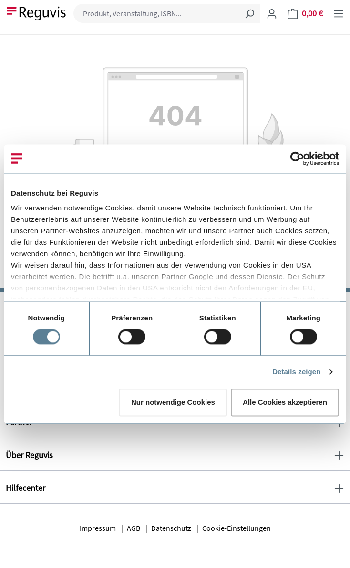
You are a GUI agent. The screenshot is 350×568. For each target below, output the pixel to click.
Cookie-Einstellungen (236, 528)
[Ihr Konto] (272, 13)
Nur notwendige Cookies (173, 402)
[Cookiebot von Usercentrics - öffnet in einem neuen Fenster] (297, 158)
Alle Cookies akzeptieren (285, 402)
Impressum (98, 528)
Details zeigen (296, 372)
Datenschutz (171, 528)
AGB (133, 528)
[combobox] (156, 13)
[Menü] (338, 13)
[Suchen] (249, 13)
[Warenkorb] (305, 13)
